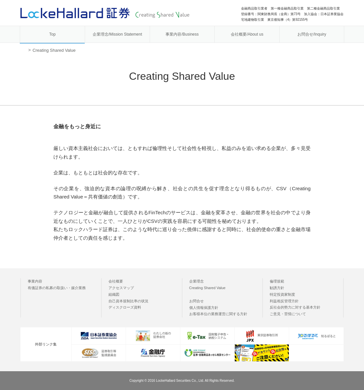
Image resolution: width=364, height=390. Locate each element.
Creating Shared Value (207, 288)
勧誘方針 (277, 288)
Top (52, 34)
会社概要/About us (247, 34)
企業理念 (196, 281)
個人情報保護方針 (203, 308)
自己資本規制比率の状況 (128, 301)
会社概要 (115, 281)
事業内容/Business (182, 34)
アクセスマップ (121, 288)
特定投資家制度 (282, 294)
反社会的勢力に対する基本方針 (295, 307)
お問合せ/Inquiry (311, 34)
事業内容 (35, 281)
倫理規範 (277, 281)
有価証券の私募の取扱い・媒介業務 (57, 288)
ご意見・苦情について (288, 314)
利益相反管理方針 (284, 301)
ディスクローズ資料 (124, 307)
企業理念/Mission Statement (117, 34)
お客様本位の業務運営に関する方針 (218, 314)
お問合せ (196, 301)
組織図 (113, 294)
